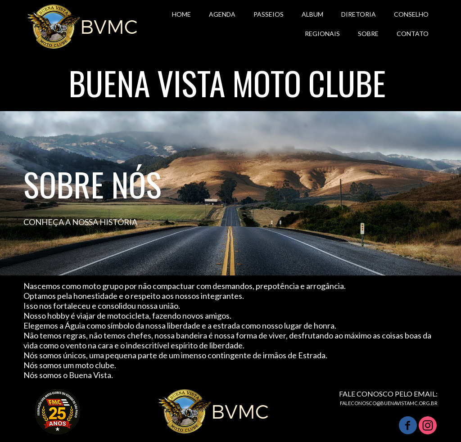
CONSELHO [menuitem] (411, 14)
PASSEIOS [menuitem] (268, 14)
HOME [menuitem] (181, 14)
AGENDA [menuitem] (222, 14)
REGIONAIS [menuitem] (322, 33)
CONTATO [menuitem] (413, 33)
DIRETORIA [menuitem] (358, 14)
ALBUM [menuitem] (312, 14)
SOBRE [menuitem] (368, 33)
